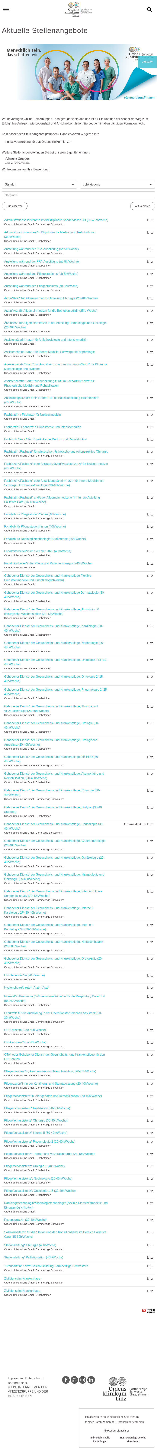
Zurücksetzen (15, 206)
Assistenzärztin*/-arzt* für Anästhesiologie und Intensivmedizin (45, 339)
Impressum (15, 1378)
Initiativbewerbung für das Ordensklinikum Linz (37, 141)
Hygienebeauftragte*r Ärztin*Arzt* (26, 987)
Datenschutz (33, 1378)
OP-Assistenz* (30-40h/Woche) (25, 1029)
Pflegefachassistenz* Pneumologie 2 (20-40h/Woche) (39, 1141)
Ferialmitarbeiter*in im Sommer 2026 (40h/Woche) (37, 551)
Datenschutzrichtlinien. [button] (131, 1422)
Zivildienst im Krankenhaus (22, 1278)
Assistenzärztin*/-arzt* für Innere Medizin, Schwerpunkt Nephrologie (49, 352)
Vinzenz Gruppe (17, 158)
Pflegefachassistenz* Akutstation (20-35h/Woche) (37, 1108)
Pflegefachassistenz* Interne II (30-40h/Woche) (35, 1132)
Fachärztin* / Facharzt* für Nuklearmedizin (32, 414)
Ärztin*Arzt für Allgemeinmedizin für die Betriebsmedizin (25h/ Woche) (50, 310)
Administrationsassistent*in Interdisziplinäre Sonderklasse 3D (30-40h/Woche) (56, 220)
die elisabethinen (17, 163)
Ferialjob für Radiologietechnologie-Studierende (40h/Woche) (45, 539)
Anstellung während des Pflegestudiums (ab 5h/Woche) (41, 273)
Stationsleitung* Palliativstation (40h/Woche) (33, 1257)
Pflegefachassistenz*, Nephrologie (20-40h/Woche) (38, 1178)
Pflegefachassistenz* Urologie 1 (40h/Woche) (34, 1166)
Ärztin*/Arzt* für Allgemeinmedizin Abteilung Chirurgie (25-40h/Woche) (51, 298)
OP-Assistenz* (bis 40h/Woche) (25, 1042)
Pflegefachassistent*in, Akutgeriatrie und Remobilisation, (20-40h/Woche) (53, 1096)
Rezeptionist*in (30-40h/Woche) (25, 1219)
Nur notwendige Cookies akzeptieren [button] (133, 1439)
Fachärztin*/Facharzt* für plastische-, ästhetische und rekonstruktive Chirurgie (56, 451)
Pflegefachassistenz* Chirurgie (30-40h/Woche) (36, 1120)
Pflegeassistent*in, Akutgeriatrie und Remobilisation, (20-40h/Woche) (50, 1071)
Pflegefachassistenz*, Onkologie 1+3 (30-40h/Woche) (40, 1190)
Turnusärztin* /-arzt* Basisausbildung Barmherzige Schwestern (46, 1266)
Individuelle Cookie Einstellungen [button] (100, 1439)
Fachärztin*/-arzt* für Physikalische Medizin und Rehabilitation (45, 439)
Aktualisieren (142, 206)
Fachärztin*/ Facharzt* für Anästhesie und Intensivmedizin (42, 427)
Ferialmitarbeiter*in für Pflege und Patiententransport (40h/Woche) (48, 563)
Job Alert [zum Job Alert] (147, 61)
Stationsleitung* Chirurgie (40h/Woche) (30, 1245)
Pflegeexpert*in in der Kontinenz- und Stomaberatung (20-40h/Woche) (51, 1083)
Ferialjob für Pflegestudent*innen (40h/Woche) (35, 514)
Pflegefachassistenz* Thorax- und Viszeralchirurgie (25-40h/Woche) (49, 1153)
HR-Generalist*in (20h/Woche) (24, 975)
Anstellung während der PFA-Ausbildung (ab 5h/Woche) (41, 249)
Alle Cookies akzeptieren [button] (116, 1430)
